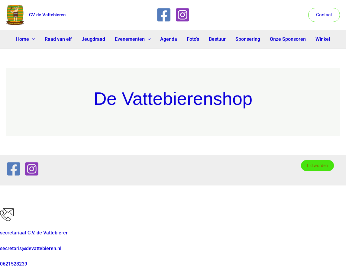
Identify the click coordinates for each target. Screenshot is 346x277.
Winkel (322, 39)
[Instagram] (182, 14)
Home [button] (25, 39)
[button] (324, 15)
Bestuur (217, 39)
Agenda (168, 39)
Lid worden (317, 165)
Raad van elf (58, 39)
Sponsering (247, 39)
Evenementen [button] (133, 39)
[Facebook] (163, 14)
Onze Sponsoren (288, 39)
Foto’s (193, 39)
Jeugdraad (93, 39)
